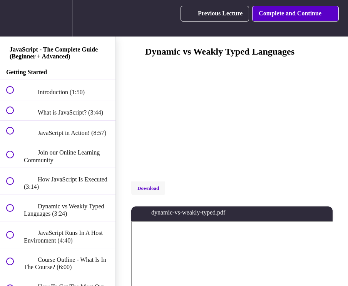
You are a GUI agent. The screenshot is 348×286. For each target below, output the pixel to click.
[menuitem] (58, 18)
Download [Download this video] (148, 188)
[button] (14, 18)
